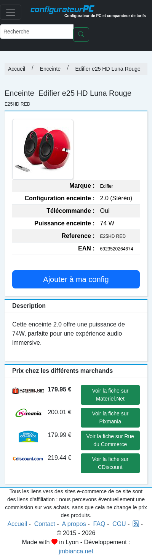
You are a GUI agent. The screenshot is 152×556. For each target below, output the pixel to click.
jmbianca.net (76, 551)
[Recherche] (37, 31)
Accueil (16, 69)
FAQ (99, 524)
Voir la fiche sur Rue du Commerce (110, 440)
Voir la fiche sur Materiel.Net (110, 395)
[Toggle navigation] (10, 12)
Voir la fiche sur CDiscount (110, 463)
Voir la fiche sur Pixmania (110, 417)
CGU (119, 524)
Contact (44, 524)
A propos (74, 524)
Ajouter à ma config (76, 279)
